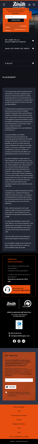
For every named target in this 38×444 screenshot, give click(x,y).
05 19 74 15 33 (18, 288)
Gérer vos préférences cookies (19, 436)
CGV (19, 428)
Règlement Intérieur (19, 424)
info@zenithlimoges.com (20, 336)
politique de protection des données (15, 30)
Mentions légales (19, 407)
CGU (19, 411)
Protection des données (19, 415)
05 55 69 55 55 (16, 333)
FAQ (19, 432)
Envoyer (16, 20)
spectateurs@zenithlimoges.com (20, 290)
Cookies (19, 419)
